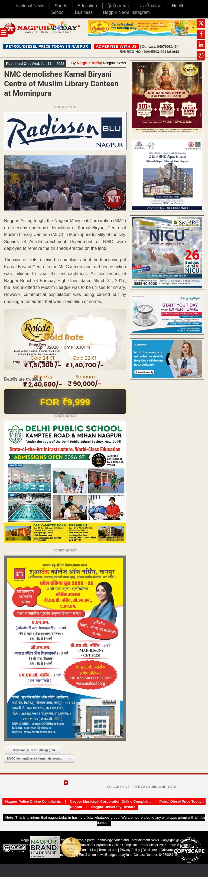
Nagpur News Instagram (126, 12)
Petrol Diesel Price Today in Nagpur (165, 845)
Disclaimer (151, 850)
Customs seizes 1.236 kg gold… (32, 750)
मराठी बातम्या (150, 6)
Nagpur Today (89, 63)
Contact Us (88, 850)
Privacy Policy (130, 850)
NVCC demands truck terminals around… (39, 758)
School (57, 12)
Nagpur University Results (113, 807)
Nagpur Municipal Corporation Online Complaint (110, 801)
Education (87, 6)
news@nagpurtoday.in (113, 855)
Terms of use (108, 850)
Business (84, 12)
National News (30, 6)
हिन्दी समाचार (118, 6)
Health (178, 6)
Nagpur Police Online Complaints (33, 801)
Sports (61, 6)
